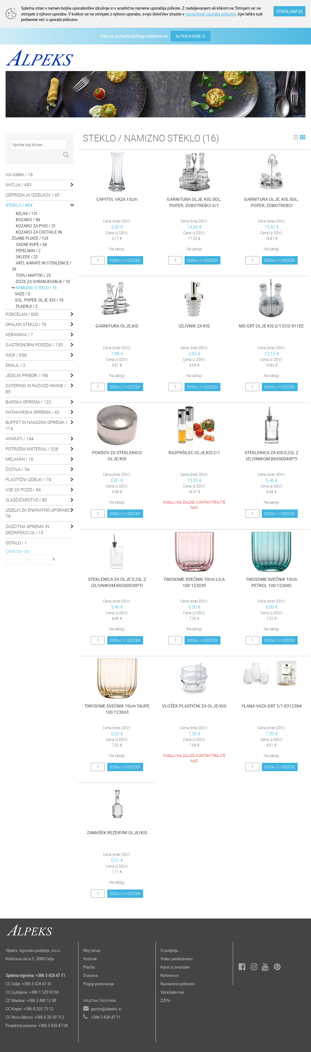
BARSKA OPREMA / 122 (28, 402)
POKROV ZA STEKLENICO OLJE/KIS (117, 456)
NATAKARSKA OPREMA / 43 (32, 412)
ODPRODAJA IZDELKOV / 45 (32, 195)
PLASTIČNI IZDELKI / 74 (28, 479)
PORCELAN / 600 (22, 314)
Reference (169, 975)
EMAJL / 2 (15, 365)
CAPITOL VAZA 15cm (116, 199)
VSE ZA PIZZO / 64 (23, 489)
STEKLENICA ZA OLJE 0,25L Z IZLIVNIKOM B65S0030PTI (117, 582)
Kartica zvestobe (175, 967)
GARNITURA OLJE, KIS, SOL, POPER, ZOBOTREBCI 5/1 (194, 202)
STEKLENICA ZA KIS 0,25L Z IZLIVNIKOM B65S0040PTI (271, 456)
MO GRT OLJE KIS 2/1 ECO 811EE (271, 326)
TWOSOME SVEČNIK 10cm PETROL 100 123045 (271, 582)
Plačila (89, 967)
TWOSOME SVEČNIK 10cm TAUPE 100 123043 (117, 709)
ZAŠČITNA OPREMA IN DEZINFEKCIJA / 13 (27, 529)
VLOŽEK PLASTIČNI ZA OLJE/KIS (194, 706)
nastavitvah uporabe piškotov (210, 14)
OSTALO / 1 (16, 543)
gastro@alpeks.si (106, 1009)
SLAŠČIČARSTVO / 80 (26, 500)
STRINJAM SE (289, 11)
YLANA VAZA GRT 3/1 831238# (271, 706)
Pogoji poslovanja (98, 984)
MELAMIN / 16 (19, 459)
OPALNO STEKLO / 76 (26, 324)
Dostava (90, 975)
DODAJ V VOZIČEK (125, 262)
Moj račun (91, 950)
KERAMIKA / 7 (19, 334)
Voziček (90, 958)
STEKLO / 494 (19, 205)
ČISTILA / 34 (17, 469)
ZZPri (165, 1000)
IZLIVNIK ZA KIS (194, 326)
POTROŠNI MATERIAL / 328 (32, 449)
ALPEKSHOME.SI (191, 36)
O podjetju (169, 950)
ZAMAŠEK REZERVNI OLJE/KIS (117, 832)
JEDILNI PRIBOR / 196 (27, 375)
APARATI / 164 (20, 439)
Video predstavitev (176, 958)
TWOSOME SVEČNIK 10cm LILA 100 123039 (194, 582)
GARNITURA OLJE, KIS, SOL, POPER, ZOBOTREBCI (271, 202)
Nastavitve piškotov (177, 984)
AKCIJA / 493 (19, 185)
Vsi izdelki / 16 (19, 174)
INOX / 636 (16, 355)
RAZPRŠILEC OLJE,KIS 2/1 (194, 452)
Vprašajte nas (172, 992)
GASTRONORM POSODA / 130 (34, 345)
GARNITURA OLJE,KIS (117, 326)
